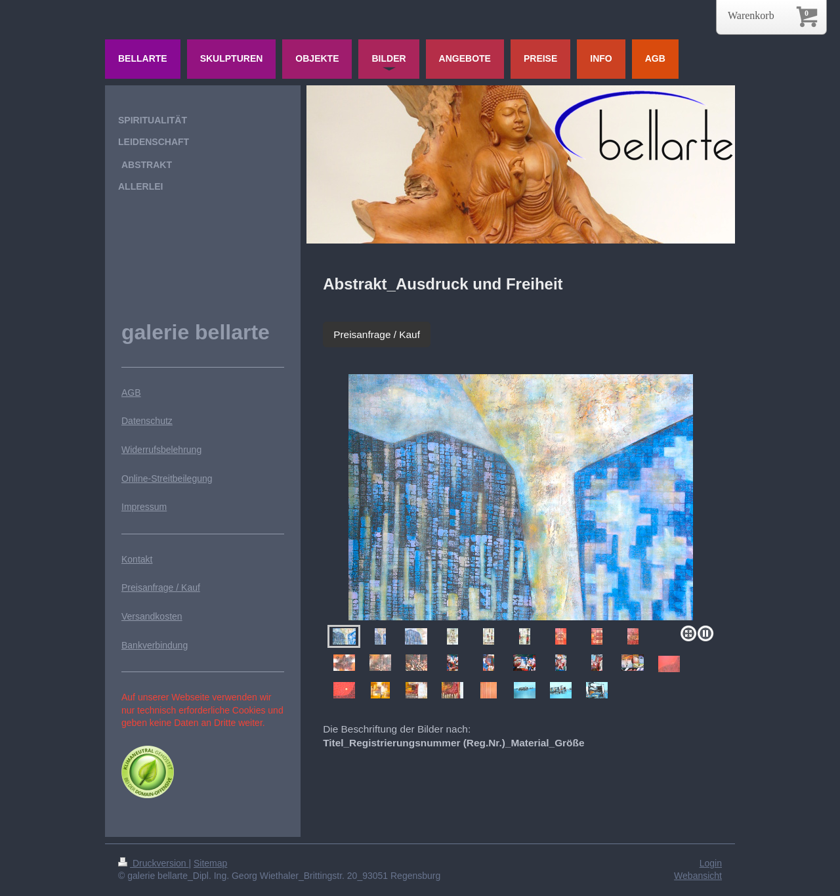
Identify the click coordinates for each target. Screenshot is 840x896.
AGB (131, 392)
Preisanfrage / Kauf (376, 334)
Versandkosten (151, 616)
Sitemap (210, 863)
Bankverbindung (154, 645)
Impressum (144, 506)
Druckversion (153, 863)
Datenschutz (147, 421)
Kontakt (136, 559)
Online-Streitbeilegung (167, 478)
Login (711, 863)
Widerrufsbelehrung (161, 449)
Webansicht (698, 875)
